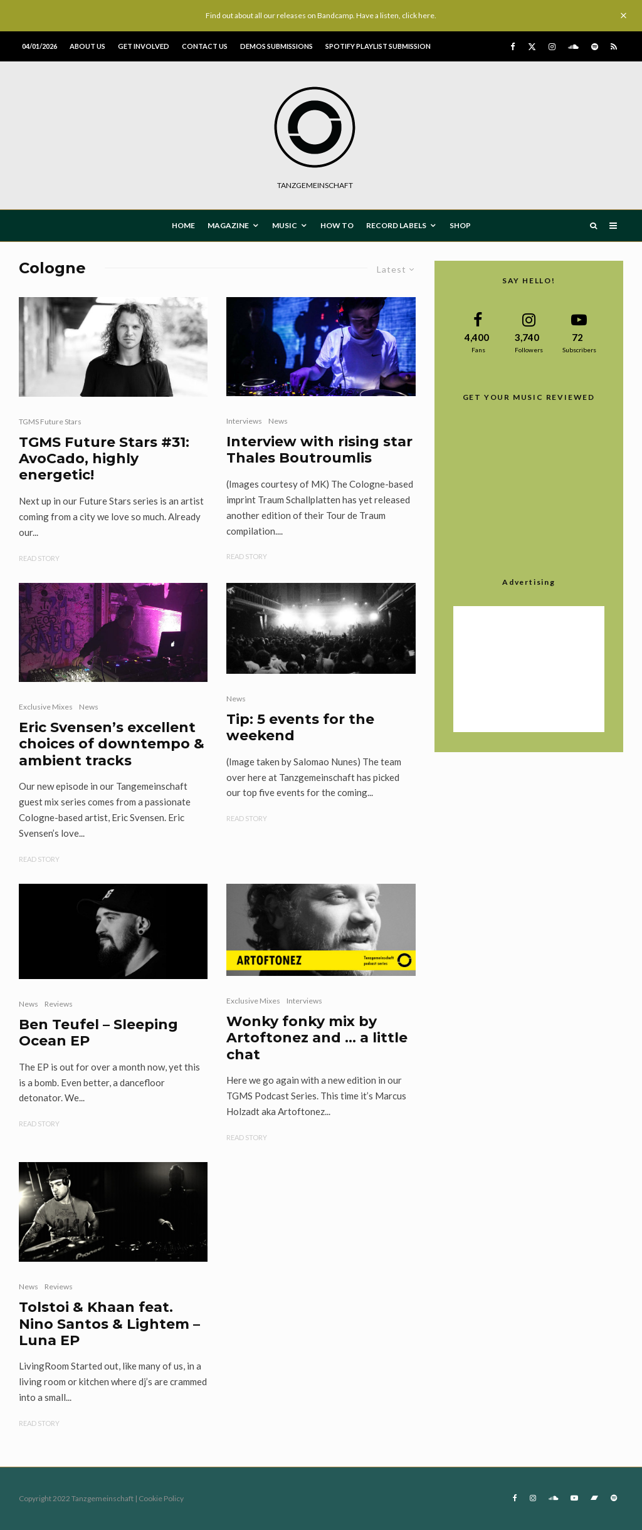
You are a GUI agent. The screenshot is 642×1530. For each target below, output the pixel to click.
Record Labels (396, 225)
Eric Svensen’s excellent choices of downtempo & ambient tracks (111, 744)
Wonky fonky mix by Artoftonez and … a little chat (317, 1038)
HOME (183, 225)
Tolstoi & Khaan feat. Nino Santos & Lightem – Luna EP (109, 1324)
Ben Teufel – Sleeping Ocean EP (98, 1033)
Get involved (143, 46)
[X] (532, 46)
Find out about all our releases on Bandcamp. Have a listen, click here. (321, 15)
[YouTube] (574, 1498)
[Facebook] (513, 46)
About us (87, 46)
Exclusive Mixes (46, 706)
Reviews (59, 1004)
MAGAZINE (228, 225)
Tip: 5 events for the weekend (300, 727)
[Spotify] (594, 46)
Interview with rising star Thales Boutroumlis (319, 450)
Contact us (205, 46)
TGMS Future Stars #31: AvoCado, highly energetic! (104, 459)
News (278, 421)
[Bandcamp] (594, 1498)
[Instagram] (552, 46)
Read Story (39, 558)
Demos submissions (276, 46)
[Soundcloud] (573, 46)
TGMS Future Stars (50, 421)
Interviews (244, 421)
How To (337, 225)
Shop (460, 225)
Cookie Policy (161, 1498)
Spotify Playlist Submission (378, 46)
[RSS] (613, 46)
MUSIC (284, 225)
